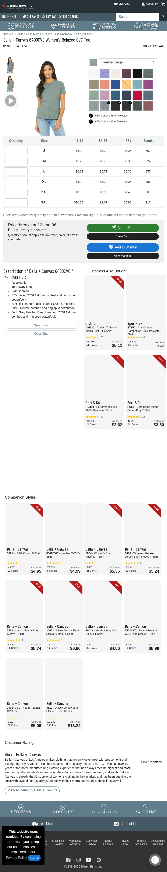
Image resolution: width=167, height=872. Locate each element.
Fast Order (68, 16)
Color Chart (41, 333)
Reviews (49, 16)
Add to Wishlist (122, 247)
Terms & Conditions (141, 842)
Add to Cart (123, 228)
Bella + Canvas (15, 39)
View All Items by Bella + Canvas (32, 790)
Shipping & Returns (58, 842)
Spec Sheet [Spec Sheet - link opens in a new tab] (41, 325)
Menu (8, 17)
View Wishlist (122, 256)
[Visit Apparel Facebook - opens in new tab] (69, 859)
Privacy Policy (16, 857)
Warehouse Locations (74, 842)
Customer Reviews (91, 842)
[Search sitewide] (137, 17)
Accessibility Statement (158, 842)
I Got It (34, 857)
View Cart (122, 236)
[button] (118, 3)
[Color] (128, 62)
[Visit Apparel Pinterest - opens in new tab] (98, 859)
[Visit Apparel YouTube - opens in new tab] (89, 859)
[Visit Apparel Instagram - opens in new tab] (79, 859)
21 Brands (30, 16)
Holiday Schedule (108, 842)
